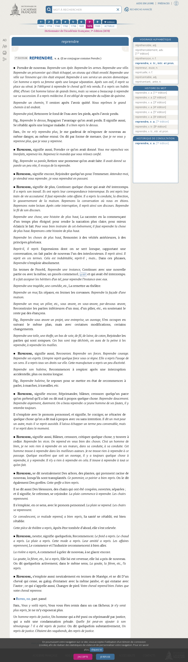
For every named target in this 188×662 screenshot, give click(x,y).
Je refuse (105, 656)
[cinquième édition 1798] (73, 24)
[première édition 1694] (41, 24)
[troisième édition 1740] (57, 24)
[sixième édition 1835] (81, 24)
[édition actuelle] (109, 24)
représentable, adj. (146, 77)
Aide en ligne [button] (145, 3)
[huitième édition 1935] (97, 24)
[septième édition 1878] (89, 24)
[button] (4, 40)
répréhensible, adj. (146, 45)
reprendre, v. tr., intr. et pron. (154, 63)
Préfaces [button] (164, 3)
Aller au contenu (24, 3)
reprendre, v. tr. (150, 126)
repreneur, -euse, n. (146, 67)
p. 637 (83, 274)
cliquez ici (96, 649)
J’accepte (83, 656)
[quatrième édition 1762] (65, 24)
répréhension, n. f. (145, 58)
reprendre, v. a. (151, 92)
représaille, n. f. (144, 72)
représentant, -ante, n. (148, 81)
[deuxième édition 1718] (49, 24)
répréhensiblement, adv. (149, 51)
